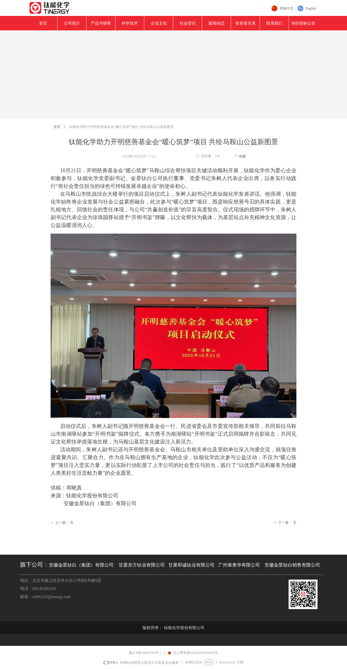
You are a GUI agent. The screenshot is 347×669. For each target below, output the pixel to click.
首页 (56, 127)
